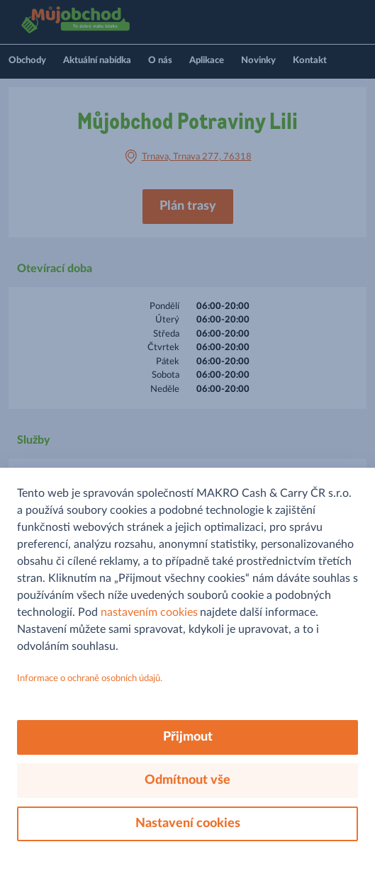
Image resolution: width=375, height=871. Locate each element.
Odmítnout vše (187, 780)
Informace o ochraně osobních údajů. (89, 678)
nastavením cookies (149, 612)
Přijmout (188, 737)
